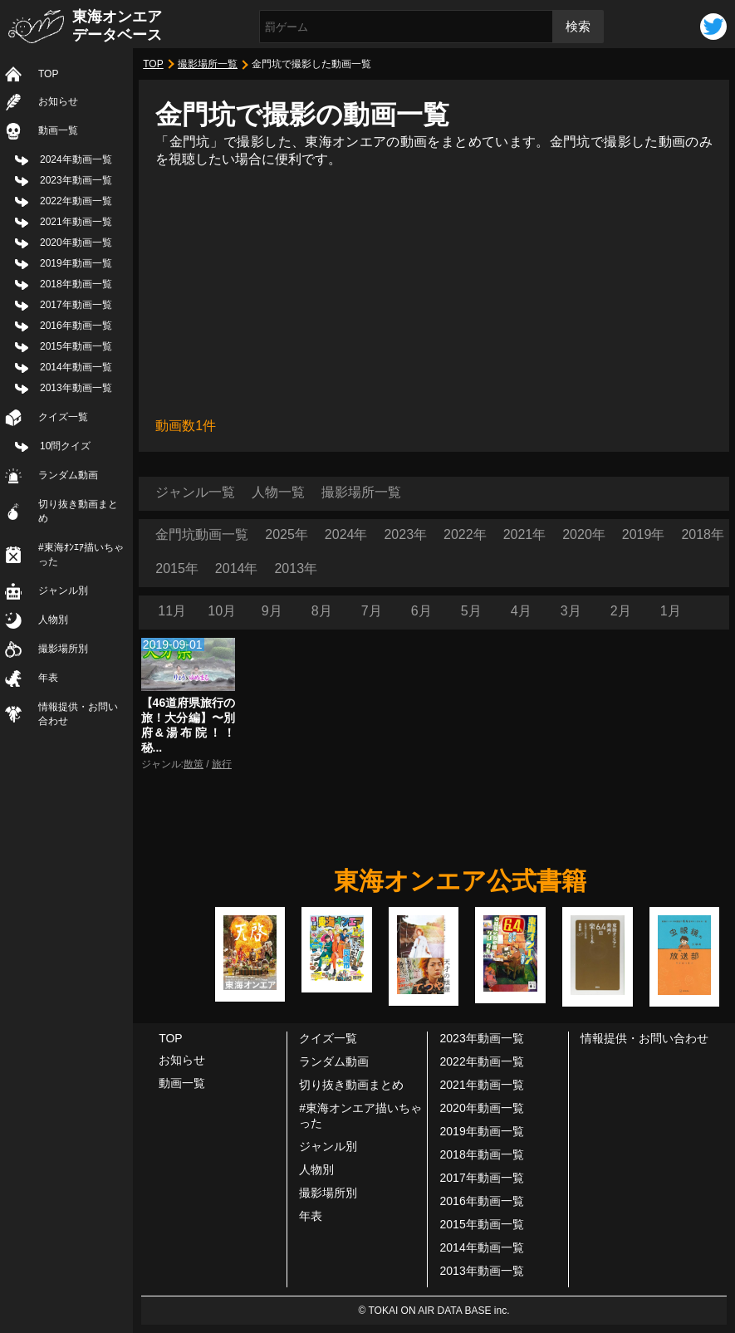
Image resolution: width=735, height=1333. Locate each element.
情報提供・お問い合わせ (78, 714)
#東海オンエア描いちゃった (360, 1115)
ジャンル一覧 (195, 492)
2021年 (524, 534)
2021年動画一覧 (76, 222)
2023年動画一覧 (76, 180)
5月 (471, 611)
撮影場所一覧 (208, 64)
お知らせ (58, 101)
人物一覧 (278, 492)
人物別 (53, 619)
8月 (321, 611)
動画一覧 (58, 130)
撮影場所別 (63, 648)
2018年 (702, 534)
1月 (670, 611)
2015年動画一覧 (76, 346)
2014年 (236, 568)
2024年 (346, 534)
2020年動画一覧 (76, 242)
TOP (48, 74)
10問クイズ (65, 446)
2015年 (176, 568)
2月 (620, 611)
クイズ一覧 (63, 417)
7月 (371, 611)
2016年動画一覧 (76, 325)
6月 (421, 611)
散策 (193, 764)
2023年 (405, 534)
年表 (48, 678)
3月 (571, 611)
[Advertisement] (434, 293)
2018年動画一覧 (76, 284)
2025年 (286, 534)
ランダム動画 (68, 475)
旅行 (222, 764)
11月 (172, 611)
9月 (272, 611)
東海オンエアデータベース (117, 25)
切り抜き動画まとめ (78, 511)
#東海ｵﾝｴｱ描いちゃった (81, 554)
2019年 (643, 534)
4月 (521, 611)
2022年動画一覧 (76, 201)
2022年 (465, 534)
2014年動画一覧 (76, 367)
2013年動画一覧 (76, 388)
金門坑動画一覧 (201, 534)
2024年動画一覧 (76, 159)
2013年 (295, 568)
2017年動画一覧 (76, 305)
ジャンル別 (63, 590)
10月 (222, 611)
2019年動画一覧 (76, 263)
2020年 (583, 534)
